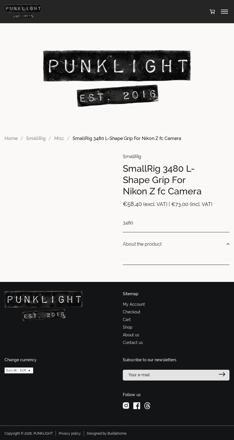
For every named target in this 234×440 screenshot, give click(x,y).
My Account (134, 304)
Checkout (131, 312)
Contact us (133, 342)
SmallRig (36, 138)
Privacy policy (70, 433)
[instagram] (126, 405)
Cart (127, 319)
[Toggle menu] (224, 11)
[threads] (147, 405)
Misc (59, 138)
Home (11, 138)
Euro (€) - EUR (16, 370)
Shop (127, 327)
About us (131, 335)
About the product (176, 244)
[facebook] (136, 405)
